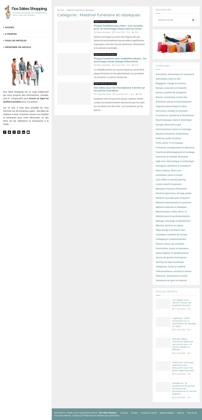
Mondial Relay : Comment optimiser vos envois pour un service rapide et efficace (182, 344)
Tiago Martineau (104, 94)
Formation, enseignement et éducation (175, 147)
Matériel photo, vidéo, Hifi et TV (171, 211)
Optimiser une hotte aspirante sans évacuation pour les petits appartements (183, 366)
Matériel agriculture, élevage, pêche (174, 193)
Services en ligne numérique (170, 262)
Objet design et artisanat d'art (170, 230)
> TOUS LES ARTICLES (14, 40)
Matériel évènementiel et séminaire (173, 202)
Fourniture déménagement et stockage (175, 152)
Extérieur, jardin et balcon (168, 138)
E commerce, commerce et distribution (175, 115)
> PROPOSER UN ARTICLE (17, 47)
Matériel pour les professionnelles (173, 216)
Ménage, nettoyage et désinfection (173, 221)
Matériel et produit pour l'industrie (173, 198)
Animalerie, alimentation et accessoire (175, 74)
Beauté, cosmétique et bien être (172, 97)
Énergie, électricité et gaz (168, 124)
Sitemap (180, 413)
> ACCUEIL (8, 27)
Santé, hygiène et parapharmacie (172, 253)
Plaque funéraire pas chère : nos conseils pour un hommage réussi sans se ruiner (118, 27)
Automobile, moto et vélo (168, 79)
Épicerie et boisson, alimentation (172, 134)
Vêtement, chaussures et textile (171, 276)
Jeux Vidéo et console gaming (171, 179)
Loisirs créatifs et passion (168, 184)
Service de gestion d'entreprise (171, 257)
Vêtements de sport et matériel (171, 280)
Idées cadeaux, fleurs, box (168, 170)
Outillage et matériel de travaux (171, 234)
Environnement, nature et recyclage (173, 129)
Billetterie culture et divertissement (173, 101)
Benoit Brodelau (104, 32)
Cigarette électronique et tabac (171, 106)
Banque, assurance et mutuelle (171, 88)
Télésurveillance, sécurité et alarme (173, 271)
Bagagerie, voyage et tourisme (171, 83)
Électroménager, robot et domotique (174, 120)
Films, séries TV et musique (169, 143)
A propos (124, 413)
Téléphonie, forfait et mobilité (171, 266)
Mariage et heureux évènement (171, 188)
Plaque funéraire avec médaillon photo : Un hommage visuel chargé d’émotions (120, 60)
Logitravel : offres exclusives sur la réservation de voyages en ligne (184, 322)
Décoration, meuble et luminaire (172, 111)
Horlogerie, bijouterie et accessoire (173, 166)
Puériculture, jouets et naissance (172, 248)
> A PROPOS (10, 34)
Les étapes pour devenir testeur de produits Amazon (181, 302)
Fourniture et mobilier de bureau (172, 156)
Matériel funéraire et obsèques (105, 21)
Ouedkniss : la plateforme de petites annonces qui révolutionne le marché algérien (184, 388)
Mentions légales (167, 413)
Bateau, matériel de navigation (171, 92)
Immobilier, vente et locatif (169, 175)
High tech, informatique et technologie (175, 161)
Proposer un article (149, 413)
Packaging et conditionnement (171, 239)
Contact (134, 413)
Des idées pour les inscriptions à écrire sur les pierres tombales (119, 89)
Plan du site (192, 413)
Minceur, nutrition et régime (169, 225)
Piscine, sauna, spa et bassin (170, 244)
